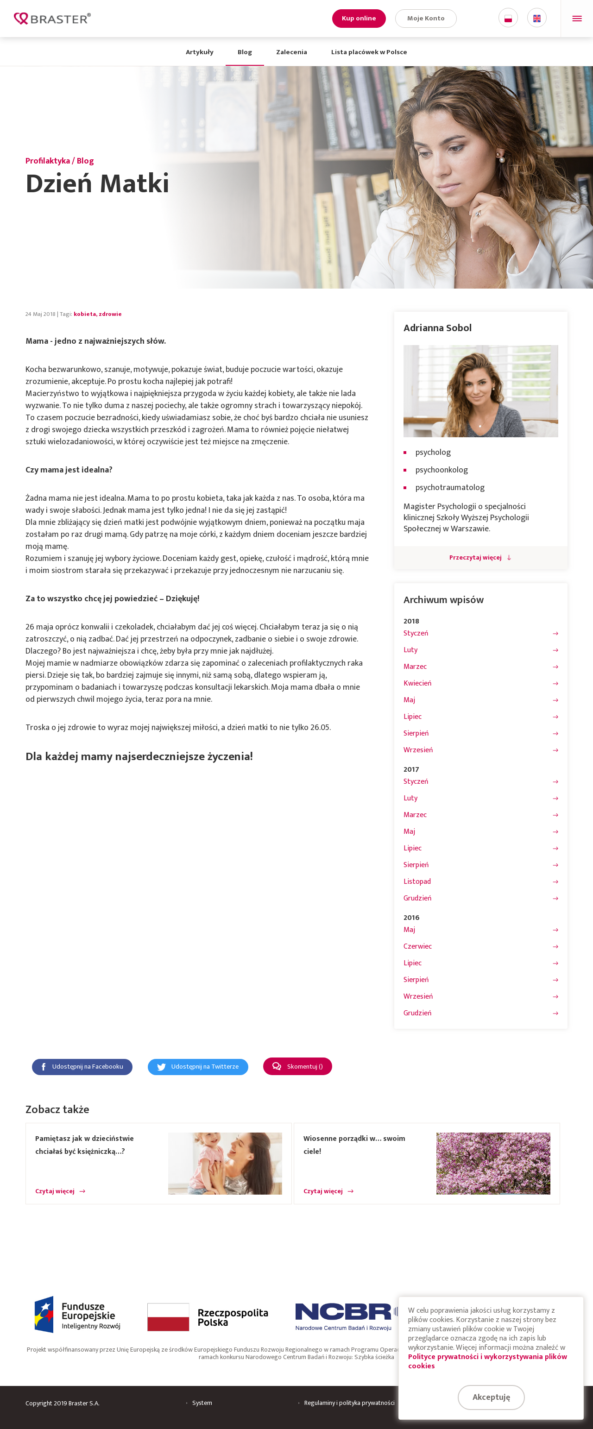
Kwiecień (418, 683)
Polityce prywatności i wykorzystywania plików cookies (487, 1361)
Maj (409, 700)
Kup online (359, 18)
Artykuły (200, 52)
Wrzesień (418, 750)
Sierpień (416, 733)
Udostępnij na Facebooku (87, 1066)
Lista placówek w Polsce (369, 52)
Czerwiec (418, 947)
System (202, 1403)
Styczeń (416, 633)
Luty (410, 650)
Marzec (415, 667)
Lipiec (413, 717)
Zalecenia (291, 52)
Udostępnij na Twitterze (205, 1066)
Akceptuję (491, 1397)
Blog (245, 52)
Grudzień (418, 898)
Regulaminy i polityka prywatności (349, 1403)
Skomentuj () (305, 1066)
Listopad (417, 882)
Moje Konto (426, 18)
